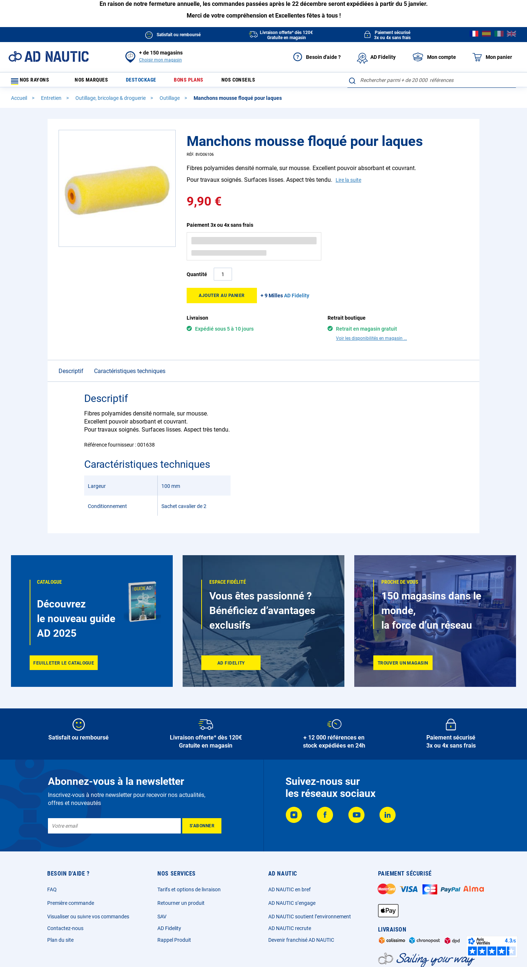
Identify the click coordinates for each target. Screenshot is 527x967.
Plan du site (60, 943)
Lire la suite (348, 183)
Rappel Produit (174, 943)
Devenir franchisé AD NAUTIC (301, 943)
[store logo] (48, 56)
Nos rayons (33, 81)
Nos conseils (255, 81)
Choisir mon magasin (160, 60)
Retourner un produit (181, 906)
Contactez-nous (65, 931)
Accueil (19, 101)
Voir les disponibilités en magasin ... (371, 341)
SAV (162, 920)
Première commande (70, 906)
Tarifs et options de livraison (189, 893)
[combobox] (431, 80)
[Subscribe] (201, 829)
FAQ (52, 893)
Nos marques (94, 81)
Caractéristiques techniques (129, 374)
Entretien (52, 101)
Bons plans (201, 81)
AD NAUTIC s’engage (291, 906)
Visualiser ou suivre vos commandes (88, 920)
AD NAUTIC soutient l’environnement (309, 920)
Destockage (149, 81)
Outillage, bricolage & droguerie (111, 101)
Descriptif (71, 374)
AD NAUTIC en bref (289, 893)
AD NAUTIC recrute (289, 931)
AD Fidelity (169, 931)
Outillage (170, 101)
